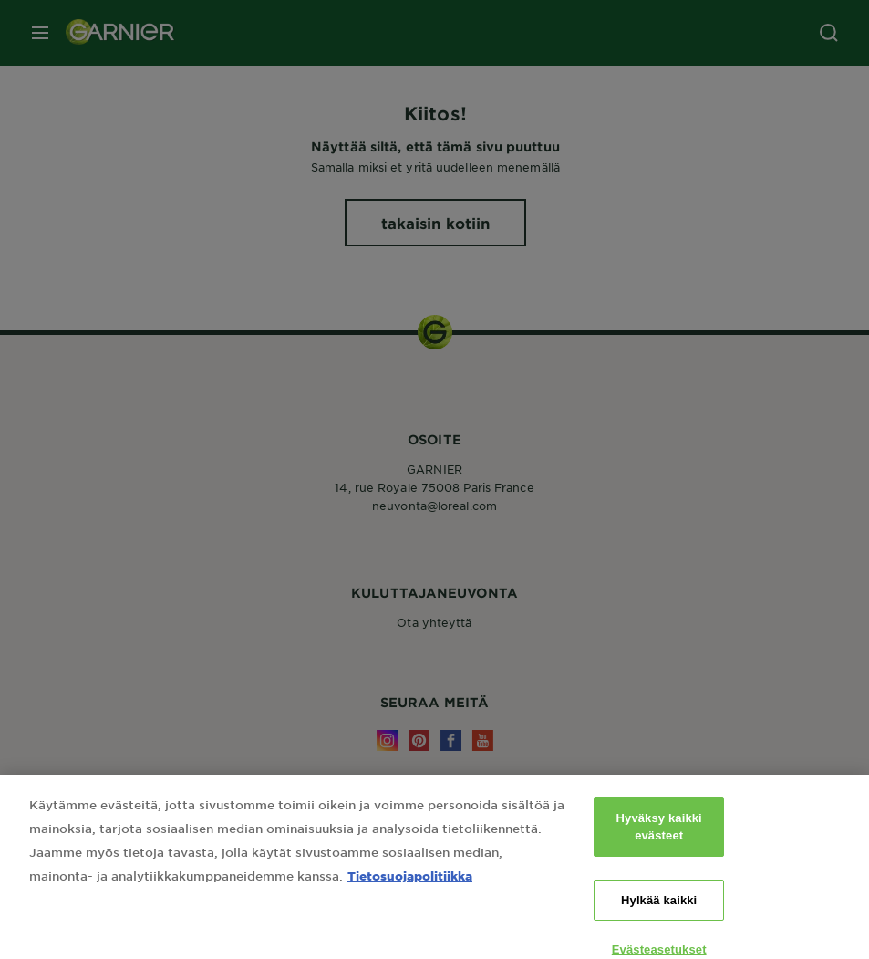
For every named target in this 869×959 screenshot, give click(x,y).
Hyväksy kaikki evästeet (659, 845)
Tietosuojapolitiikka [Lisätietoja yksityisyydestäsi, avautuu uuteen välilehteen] (409, 894)
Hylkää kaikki (659, 918)
